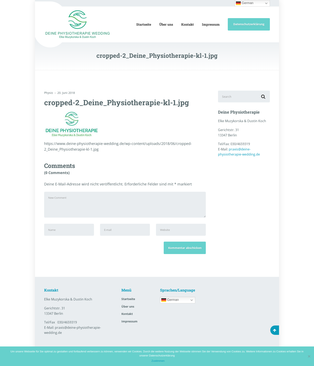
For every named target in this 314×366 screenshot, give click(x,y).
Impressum (211, 24)
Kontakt (187, 24)
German (244, 3)
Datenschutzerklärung (248, 24)
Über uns (166, 24)
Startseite (143, 24)
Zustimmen (158, 360)
